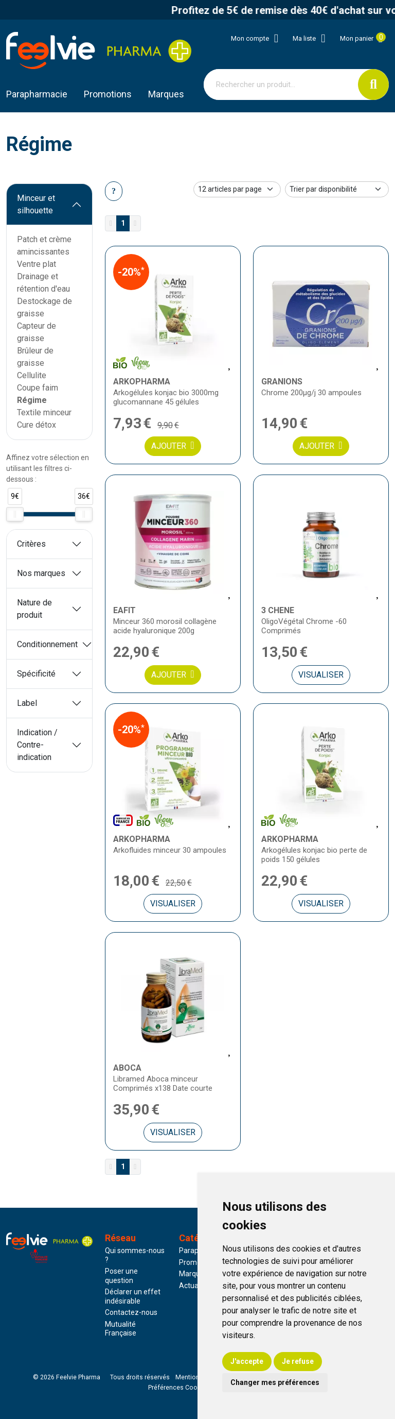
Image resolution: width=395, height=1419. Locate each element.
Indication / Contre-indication (37, 745)
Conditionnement (47, 644)
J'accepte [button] (246, 1361)
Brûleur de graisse (35, 357)
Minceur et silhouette (36, 204)
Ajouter (172, 445)
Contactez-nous (131, 1312)
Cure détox (36, 425)
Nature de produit (34, 609)
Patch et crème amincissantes (44, 245)
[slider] (15, 514)
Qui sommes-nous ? (135, 1255)
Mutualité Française (120, 1329)
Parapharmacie (36, 94)
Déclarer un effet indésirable (132, 1296)
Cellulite (31, 375)
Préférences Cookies (178, 1387)
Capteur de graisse (36, 332)
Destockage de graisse (44, 307)
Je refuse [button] (298, 1361)
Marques (166, 94)
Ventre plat (36, 264)
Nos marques (41, 573)
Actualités (195, 1285)
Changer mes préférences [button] (274, 1382)
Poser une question (121, 1276)
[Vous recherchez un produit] (281, 84)
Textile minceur (44, 412)
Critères (31, 544)
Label (27, 703)
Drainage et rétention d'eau (43, 283)
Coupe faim (37, 388)
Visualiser (321, 675)
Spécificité (36, 674)
